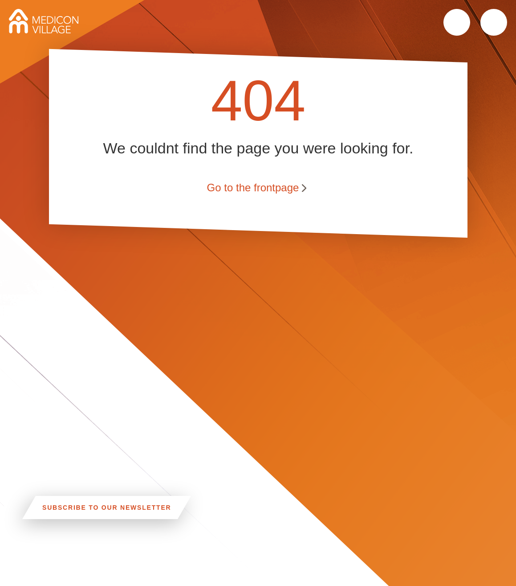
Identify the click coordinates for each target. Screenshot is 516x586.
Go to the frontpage (253, 187)
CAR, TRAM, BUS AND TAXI (114, 562)
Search (456, 22)
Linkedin (237, 560)
